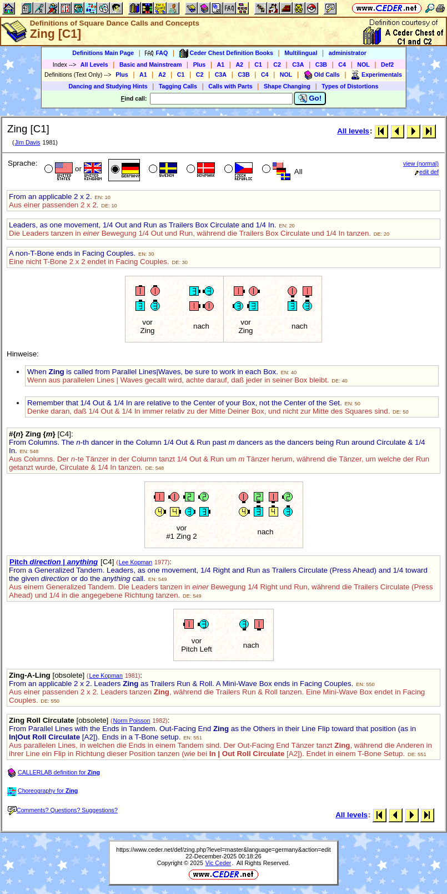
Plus (199, 64)
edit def (427, 171)
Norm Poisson (131, 720)
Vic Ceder (218, 863)
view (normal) (421, 163)
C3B (321, 64)
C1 (258, 64)
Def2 (387, 64)
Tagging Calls (178, 86)
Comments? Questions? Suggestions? (63, 810)
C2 (277, 64)
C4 (342, 64)
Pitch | (53, 562)
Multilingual (300, 52)
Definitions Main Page (103, 52)
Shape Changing (287, 86)
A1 (221, 64)
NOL (363, 64)
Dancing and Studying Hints (108, 86)
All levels (353, 131)
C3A (298, 64)
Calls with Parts (230, 86)
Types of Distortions (350, 86)
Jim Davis (27, 142)
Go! (310, 98)
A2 (239, 64)
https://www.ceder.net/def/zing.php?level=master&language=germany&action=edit (223, 849)
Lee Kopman (135, 562)
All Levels (94, 64)
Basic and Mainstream (150, 64)
